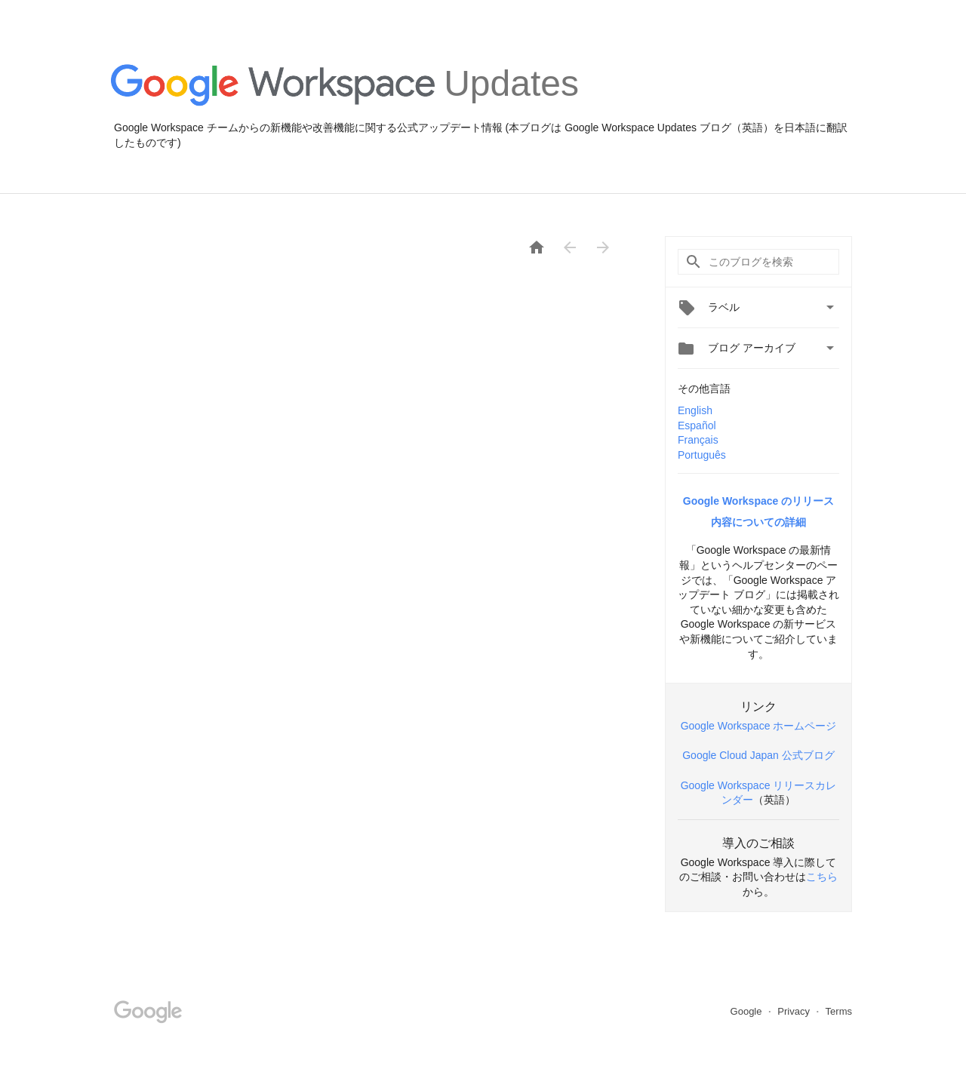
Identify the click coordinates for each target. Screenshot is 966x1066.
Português (702, 455)
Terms (839, 1011)
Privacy (794, 1011)
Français (698, 440)
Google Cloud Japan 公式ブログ (758, 755)
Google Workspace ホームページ (759, 726)
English (695, 410)
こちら (822, 877)
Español (697, 425)
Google (748, 1011)
